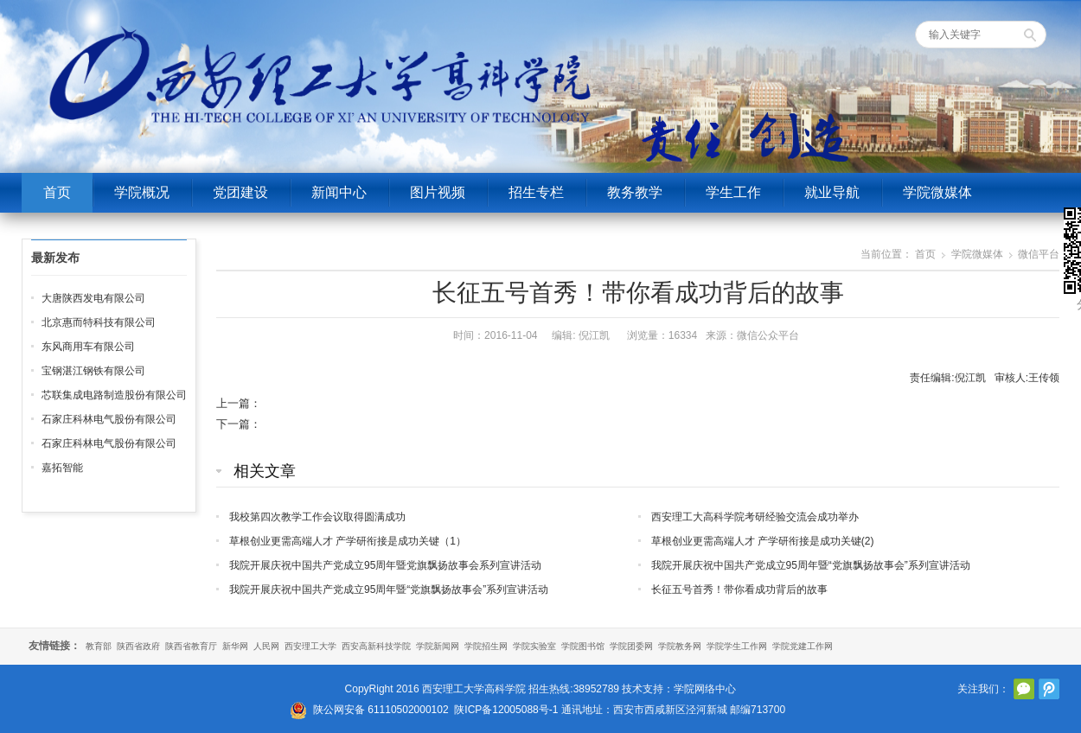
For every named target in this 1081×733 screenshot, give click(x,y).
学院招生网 (486, 646)
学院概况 (142, 192)
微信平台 (1038, 254)
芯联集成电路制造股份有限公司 (114, 395)
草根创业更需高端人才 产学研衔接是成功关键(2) (762, 541)
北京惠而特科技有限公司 (99, 322)
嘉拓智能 (62, 468)
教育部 (99, 646)
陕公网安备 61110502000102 (381, 710)
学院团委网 (631, 646)
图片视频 (437, 192)
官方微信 (1024, 689)
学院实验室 (534, 646)
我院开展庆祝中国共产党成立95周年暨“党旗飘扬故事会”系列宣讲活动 (810, 565)
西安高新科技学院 (376, 646)
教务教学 (634, 192)
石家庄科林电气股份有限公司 (109, 419)
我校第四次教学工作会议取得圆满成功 (317, 517)
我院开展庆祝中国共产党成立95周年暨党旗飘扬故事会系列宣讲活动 (385, 565)
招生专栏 (536, 192)
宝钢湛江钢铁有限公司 (93, 371)
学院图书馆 (582, 646)
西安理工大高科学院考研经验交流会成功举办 (755, 517)
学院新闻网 (437, 646)
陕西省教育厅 (191, 646)
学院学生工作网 (737, 646)
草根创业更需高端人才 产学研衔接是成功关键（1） (347, 541)
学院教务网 (679, 646)
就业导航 (832, 192)
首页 (57, 192)
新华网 (235, 646)
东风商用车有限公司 (88, 347)
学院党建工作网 (802, 646)
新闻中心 (339, 192)
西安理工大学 (310, 646)
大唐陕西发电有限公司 (93, 298)
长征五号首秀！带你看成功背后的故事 (739, 589)
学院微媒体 (937, 192)
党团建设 (240, 192)
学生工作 (733, 192)
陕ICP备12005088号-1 (506, 710)
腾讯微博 (1049, 689)
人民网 (266, 646)
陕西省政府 (138, 646)
